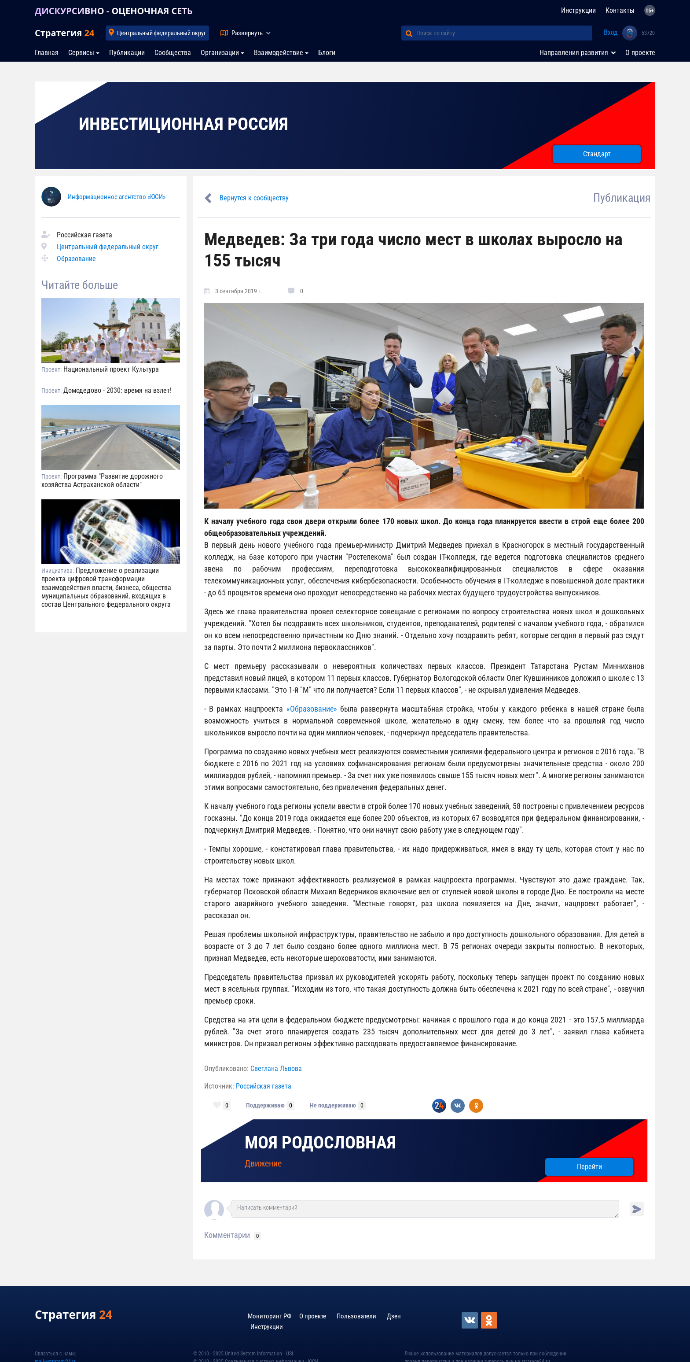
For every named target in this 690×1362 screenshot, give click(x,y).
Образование (76, 259)
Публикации (127, 52)
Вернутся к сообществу (254, 198)
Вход (611, 32)
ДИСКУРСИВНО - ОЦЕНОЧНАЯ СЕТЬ (114, 11)
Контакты (620, 10)
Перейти (589, 1167)
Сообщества (172, 52)
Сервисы (81, 52)
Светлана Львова (276, 1068)
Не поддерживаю (333, 1105)
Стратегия (64, 33)
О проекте (640, 52)
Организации (220, 52)
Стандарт (597, 154)
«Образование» (311, 708)
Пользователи (356, 1316)
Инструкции (578, 10)
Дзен (394, 1316)
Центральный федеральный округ (161, 33)
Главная (47, 52)
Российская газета (263, 1086)
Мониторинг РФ (269, 1316)
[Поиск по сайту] (504, 33)
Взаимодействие (278, 52)
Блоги (326, 52)
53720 (648, 33)
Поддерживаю (265, 1105)
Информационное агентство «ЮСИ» (116, 197)
